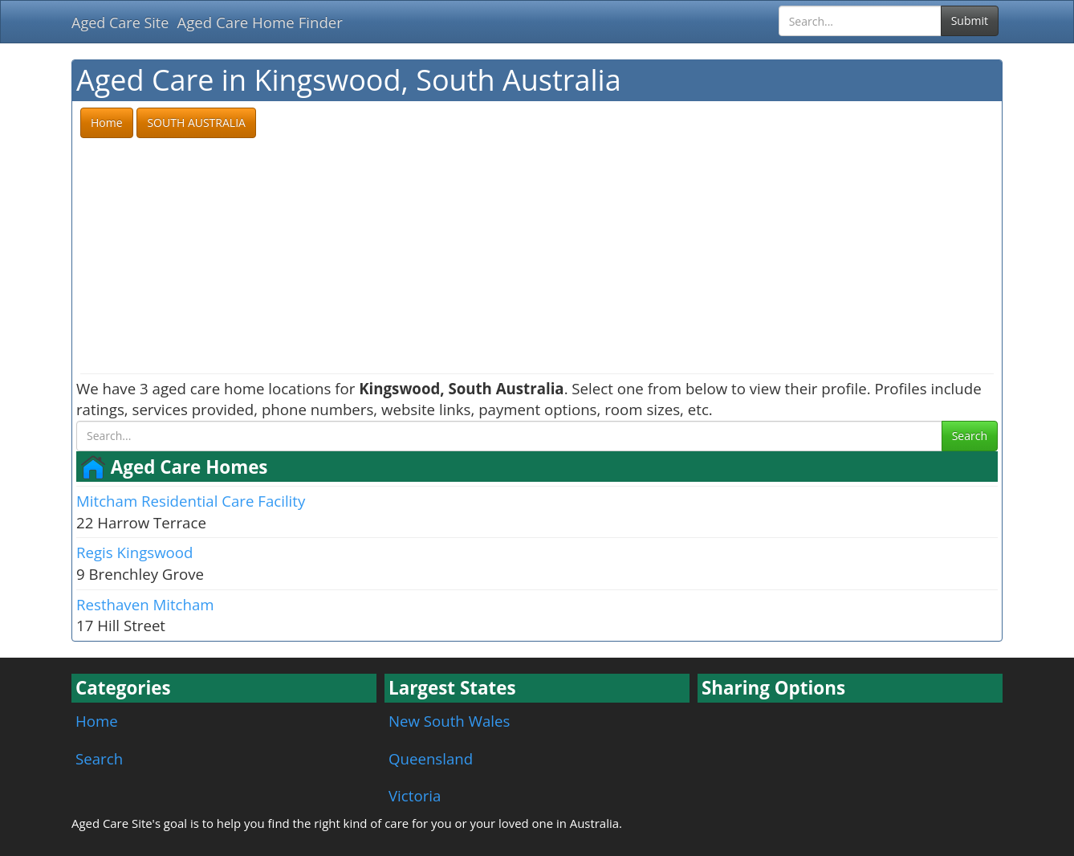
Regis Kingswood (134, 552)
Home (96, 721)
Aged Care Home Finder (260, 22)
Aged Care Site (120, 22)
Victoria (415, 795)
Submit (969, 20)
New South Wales (449, 721)
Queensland (431, 758)
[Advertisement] (537, 257)
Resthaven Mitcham (145, 604)
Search (969, 435)
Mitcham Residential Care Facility (190, 501)
